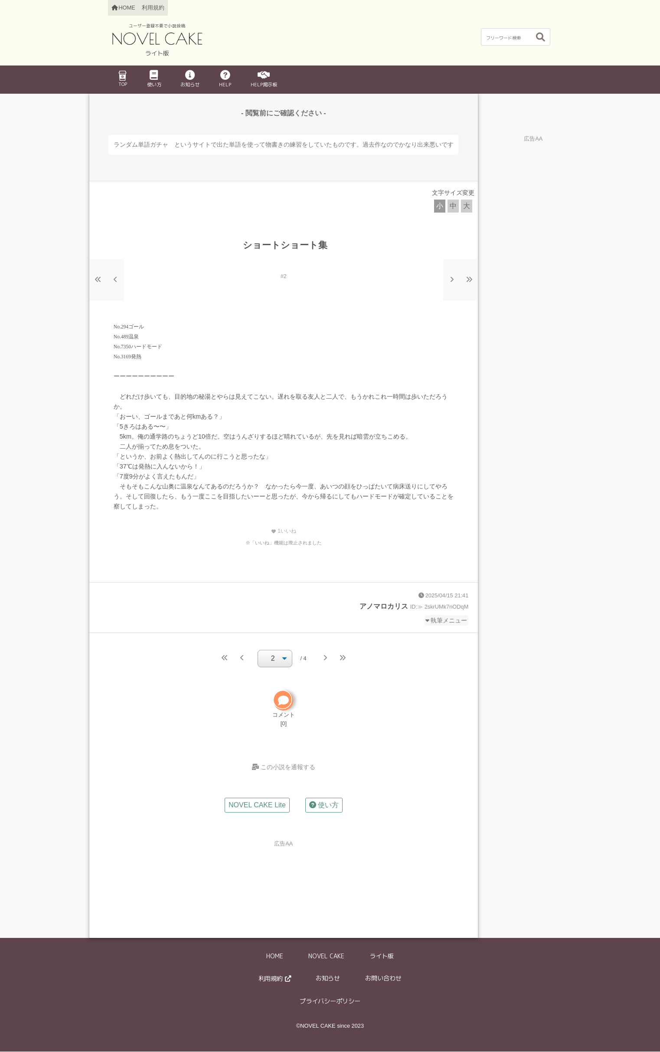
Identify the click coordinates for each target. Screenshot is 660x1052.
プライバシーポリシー (330, 1001)
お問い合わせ (383, 978)
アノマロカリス (383, 606)
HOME (274, 956)
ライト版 (381, 956)
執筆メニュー (449, 620)
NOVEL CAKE (326, 956)
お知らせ (189, 79)
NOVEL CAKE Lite (257, 805)
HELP (225, 79)
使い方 (154, 79)
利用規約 (153, 7)
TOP (122, 79)
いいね (283, 531)
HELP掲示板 (264, 79)
